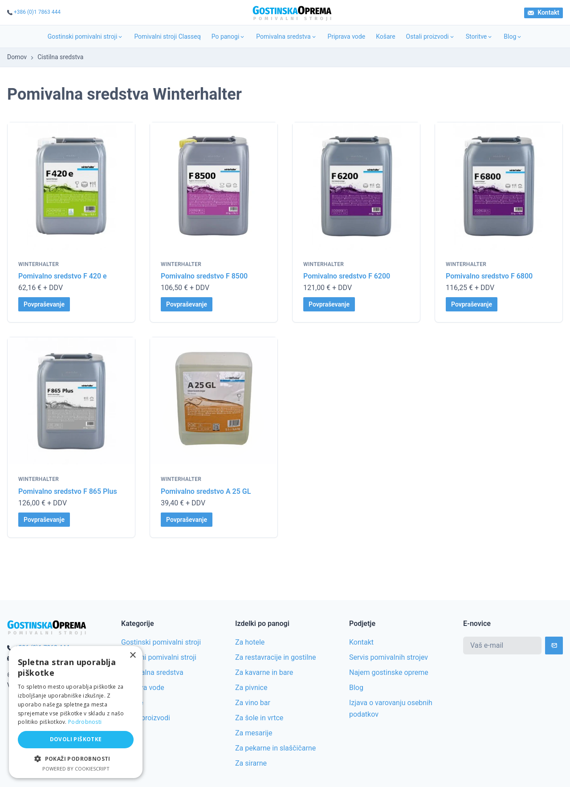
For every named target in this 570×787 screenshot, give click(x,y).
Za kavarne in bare (264, 672)
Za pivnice (251, 687)
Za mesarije (253, 733)
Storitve (479, 36)
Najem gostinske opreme (388, 672)
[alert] (75, 712)
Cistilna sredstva (60, 57)
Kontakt (543, 12)
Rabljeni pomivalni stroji (158, 657)
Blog (513, 36)
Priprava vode (347, 36)
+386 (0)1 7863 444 (37, 12)
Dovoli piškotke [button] (76, 739)
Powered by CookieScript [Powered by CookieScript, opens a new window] (76, 768)
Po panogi (229, 36)
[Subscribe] (554, 645)
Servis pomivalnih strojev (388, 657)
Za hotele (250, 642)
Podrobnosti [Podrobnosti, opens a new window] (85, 722)
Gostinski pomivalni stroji (86, 36)
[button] (76, 758)
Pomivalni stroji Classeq (167, 36)
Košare (385, 36)
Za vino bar (252, 702)
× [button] (132, 655)
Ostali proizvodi (430, 36)
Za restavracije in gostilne (275, 657)
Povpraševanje (44, 304)
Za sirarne (251, 763)
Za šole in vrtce (259, 718)
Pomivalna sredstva (286, 36)
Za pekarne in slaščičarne (275, 748)
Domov (17, 57)
